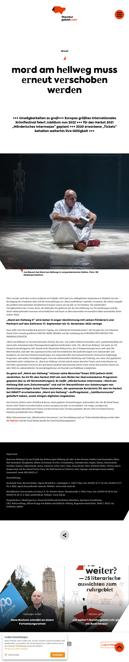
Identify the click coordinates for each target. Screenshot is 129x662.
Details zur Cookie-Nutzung (16, 648)
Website (14, 433)
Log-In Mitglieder (111, 645)
